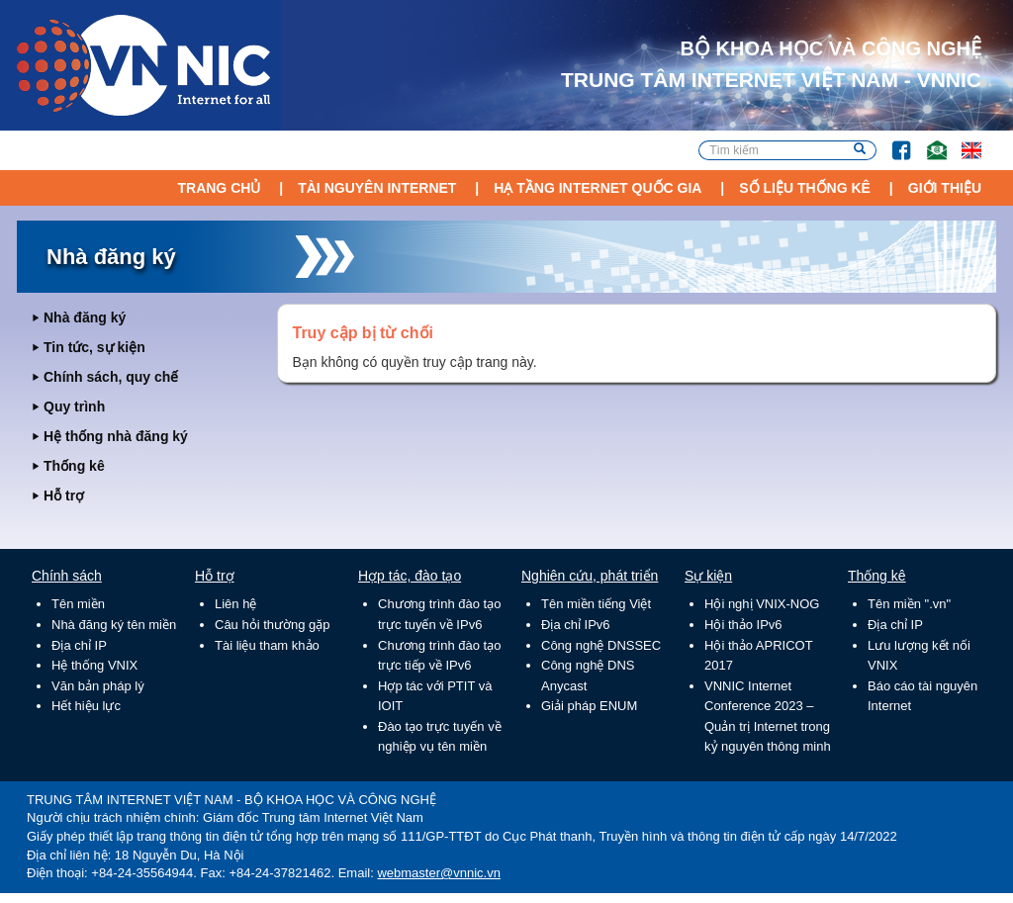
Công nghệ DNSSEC (601, 645)
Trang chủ (218, 188)
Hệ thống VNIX (94, 665)
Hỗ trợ (64, 495)
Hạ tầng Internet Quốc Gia (597, 188)
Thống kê (74, 466)
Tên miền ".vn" (909, 603)
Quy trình (74, 406)
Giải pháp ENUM (589, 705)
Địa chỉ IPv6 (575, 624)
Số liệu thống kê (805, 188)
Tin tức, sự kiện (94, 347)
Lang (963, 140)
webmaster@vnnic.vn (438, 872)
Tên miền (78, 603)
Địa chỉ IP (79, 645)
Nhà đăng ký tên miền (113, 624)
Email (928, 140)
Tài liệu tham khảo (267, 645)
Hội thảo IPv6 (743, 624)
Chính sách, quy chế (111, 377)
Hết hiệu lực (86, 705)
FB (891, 140)
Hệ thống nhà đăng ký (116, 436)
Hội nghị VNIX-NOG (761, 603)
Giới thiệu (944, 188)
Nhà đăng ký (85, 317)
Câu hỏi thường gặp (272, 624)
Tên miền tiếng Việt (596, 603)
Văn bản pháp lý (97, 685)
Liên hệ (235, 603)
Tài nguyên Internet (377, 188)
